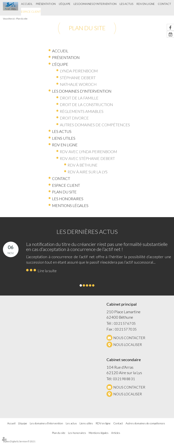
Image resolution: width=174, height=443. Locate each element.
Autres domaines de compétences (145, 423)
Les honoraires (77, 432)
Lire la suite (47, 270)
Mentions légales (98, 432)
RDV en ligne (145, 3)
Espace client (31, 11)
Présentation (46, 3)
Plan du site (22, 18)
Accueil (27, 3)
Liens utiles (86, 423)
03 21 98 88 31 (124, 379)
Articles (115, 432)
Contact (164, 3)
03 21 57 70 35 (126, 329)
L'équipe (64, 3)
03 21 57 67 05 (125, 323)
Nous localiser (127, 344)
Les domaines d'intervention (95, 3)
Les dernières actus (87, 231)
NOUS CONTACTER (129, 338)
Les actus (126, 3)
